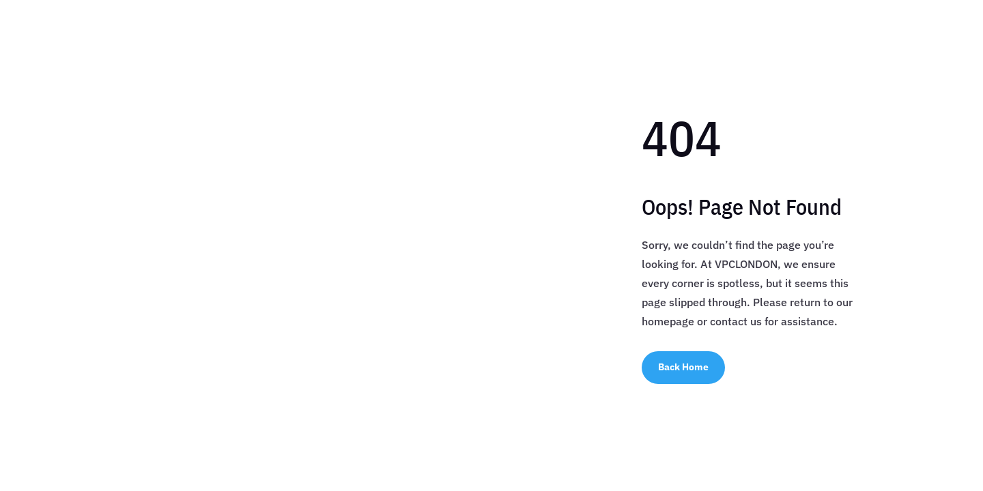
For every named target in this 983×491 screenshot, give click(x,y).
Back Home (683, 367)
